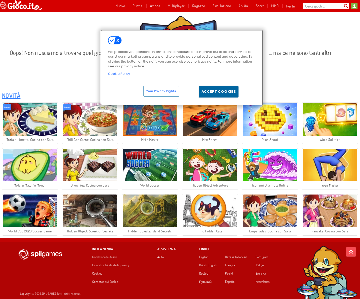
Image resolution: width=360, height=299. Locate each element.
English (203, 257)
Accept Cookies (219, 91)
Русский (205, 282)
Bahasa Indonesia (236, 257)
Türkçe (260, 265)
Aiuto (160, 257)
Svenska (261, 273)
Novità (11, 95)
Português (262, 257)
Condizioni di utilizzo (104, 257)
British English (208, 265)
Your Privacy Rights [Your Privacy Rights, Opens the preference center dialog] (161, 91)
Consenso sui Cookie (105, 282)
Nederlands (263, 282)
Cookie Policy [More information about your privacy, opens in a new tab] (119, 73)
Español (230, 282)
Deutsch (204, 273)
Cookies (97, 273)
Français (230, 265)
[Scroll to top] (351, 252)
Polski (228, 273)
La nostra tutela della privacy (110, 265)
